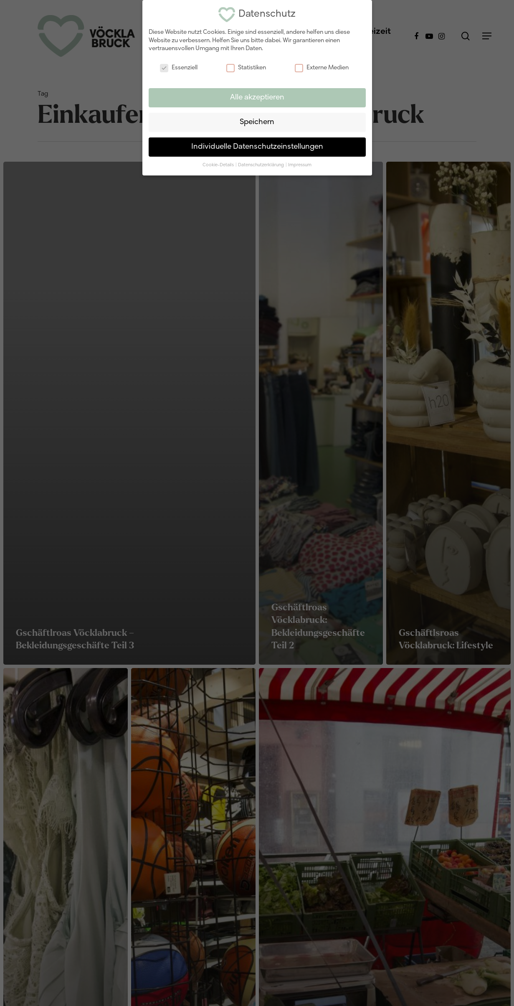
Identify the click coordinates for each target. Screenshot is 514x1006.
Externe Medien (322, 68)
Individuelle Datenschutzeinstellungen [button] (257, 146)
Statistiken (246, 68)
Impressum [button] (299, 165)
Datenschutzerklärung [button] (261, 165)
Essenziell (178, 68)
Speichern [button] (257, 122)
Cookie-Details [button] (219, 165)
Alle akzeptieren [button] (257, 97)
